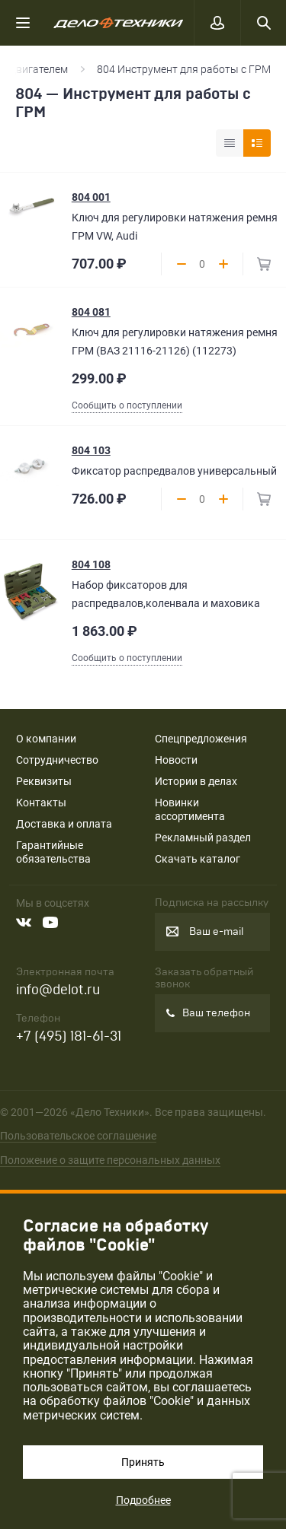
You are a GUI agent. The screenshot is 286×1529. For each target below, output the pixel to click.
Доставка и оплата (64, 824)
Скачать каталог (197, 859)
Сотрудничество (57, 760)
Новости (176, 760)
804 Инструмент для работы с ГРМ (184, 69)
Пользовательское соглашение (78, 1136)
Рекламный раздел (203, 837)
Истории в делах (196, 781)
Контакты (41, 802)
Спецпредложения (201, 739)
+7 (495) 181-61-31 (68, 1036)
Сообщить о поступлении (127, 405)
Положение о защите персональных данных (110, 1160)
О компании (46, 739)
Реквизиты (44, 781)
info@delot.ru (58, 990)
